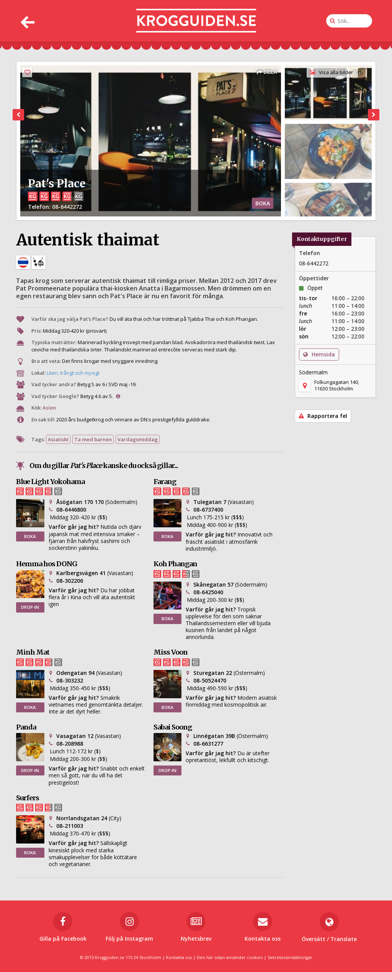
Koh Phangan (175, 563)
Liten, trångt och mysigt (73, 372)
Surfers (27, 797)
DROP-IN (30, 607)
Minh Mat (32, 652)
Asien (49, 407)
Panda (26, 727)
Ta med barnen (93, 439)
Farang (165, 481)
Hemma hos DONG (46, 563)
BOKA (262, 203)
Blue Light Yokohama (50, 481)
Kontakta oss (179, 957)
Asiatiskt (58, 439)
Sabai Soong (173, 727)
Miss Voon (171, 652)
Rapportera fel (323, 415)
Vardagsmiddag (138, 439)
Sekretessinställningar (290, 957)
